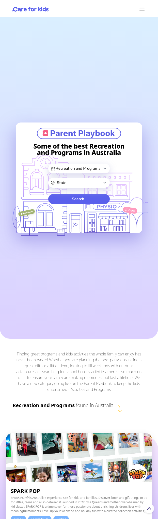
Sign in (77, 511)
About (18, 511)
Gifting (18, 450)
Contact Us (47, 511)
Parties (61, 450)
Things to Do (40, 450)
